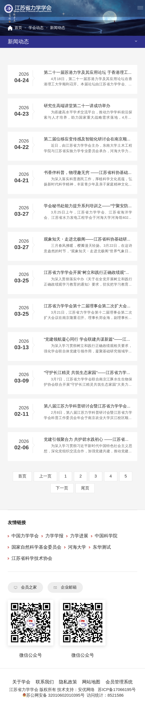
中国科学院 (106, 545)
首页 (18, 28)
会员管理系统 (119, 692)
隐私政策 (68, 692)
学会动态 (36, 28)
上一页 (45, 485)
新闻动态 (57, 28)
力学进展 (79, 545)
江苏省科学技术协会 (32, 567)
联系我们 (45, 692)
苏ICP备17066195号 (117, 700)
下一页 (62, 497)
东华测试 (102, 556)
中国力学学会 (25, 545)
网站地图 (91, 692)
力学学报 (54, 545)
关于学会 (21, 692)
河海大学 (77, 556)
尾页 (85, 497)
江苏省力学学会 (28, 8)
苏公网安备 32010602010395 (51, 706)
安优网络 (86, 700)
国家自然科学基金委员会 (36, 556)
